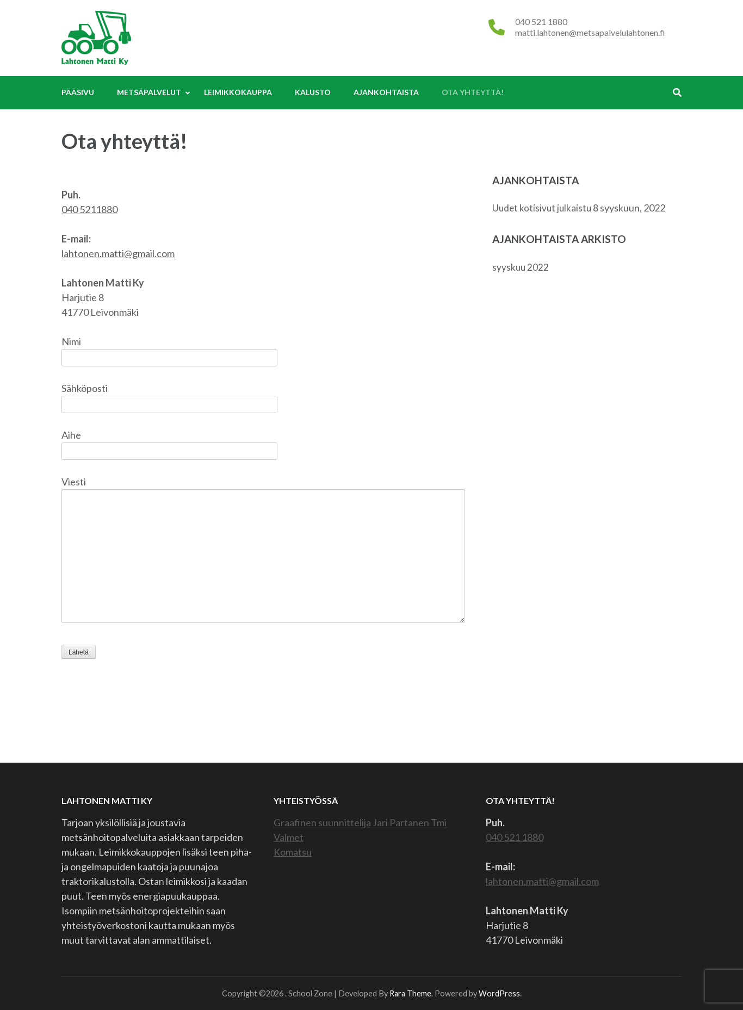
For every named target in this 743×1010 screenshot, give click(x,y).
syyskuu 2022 (520, 267)
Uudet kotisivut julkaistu (541, 208)
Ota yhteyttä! (473, 92)
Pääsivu (77, 92)
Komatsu (293, 852)
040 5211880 (89, 209)
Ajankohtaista (386, 92)
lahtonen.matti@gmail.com (118, 253)
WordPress (499, 993)
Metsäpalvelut (149, 92)
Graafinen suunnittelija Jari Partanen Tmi (360, 822)
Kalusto (313, 92)
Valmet (289, 837)
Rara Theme (410, 993)
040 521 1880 (541, 21)
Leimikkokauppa (238, 92)
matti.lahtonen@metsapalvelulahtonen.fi (590, 32)
